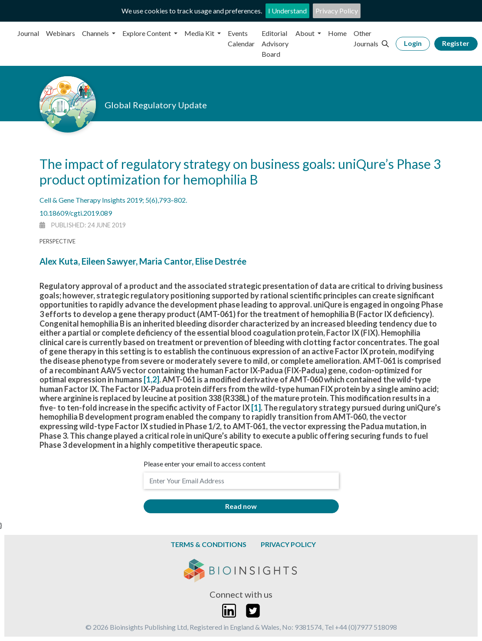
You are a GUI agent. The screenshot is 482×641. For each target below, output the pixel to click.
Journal (28, 33)
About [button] (305, 33)
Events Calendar (241, 38)
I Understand (287, 10)
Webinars (60, 33)
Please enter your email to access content (205, 464)
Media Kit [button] (200, 33)
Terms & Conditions (208, 544)
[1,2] (151, 379)
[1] (256, 407)
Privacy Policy (336, 10)
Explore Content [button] (147, 33)
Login (413, 43)
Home (337, 33)
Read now (241, 506)
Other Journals (366, 38)
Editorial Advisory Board (275, 43)
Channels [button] (96, 33)
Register (455, 43)
